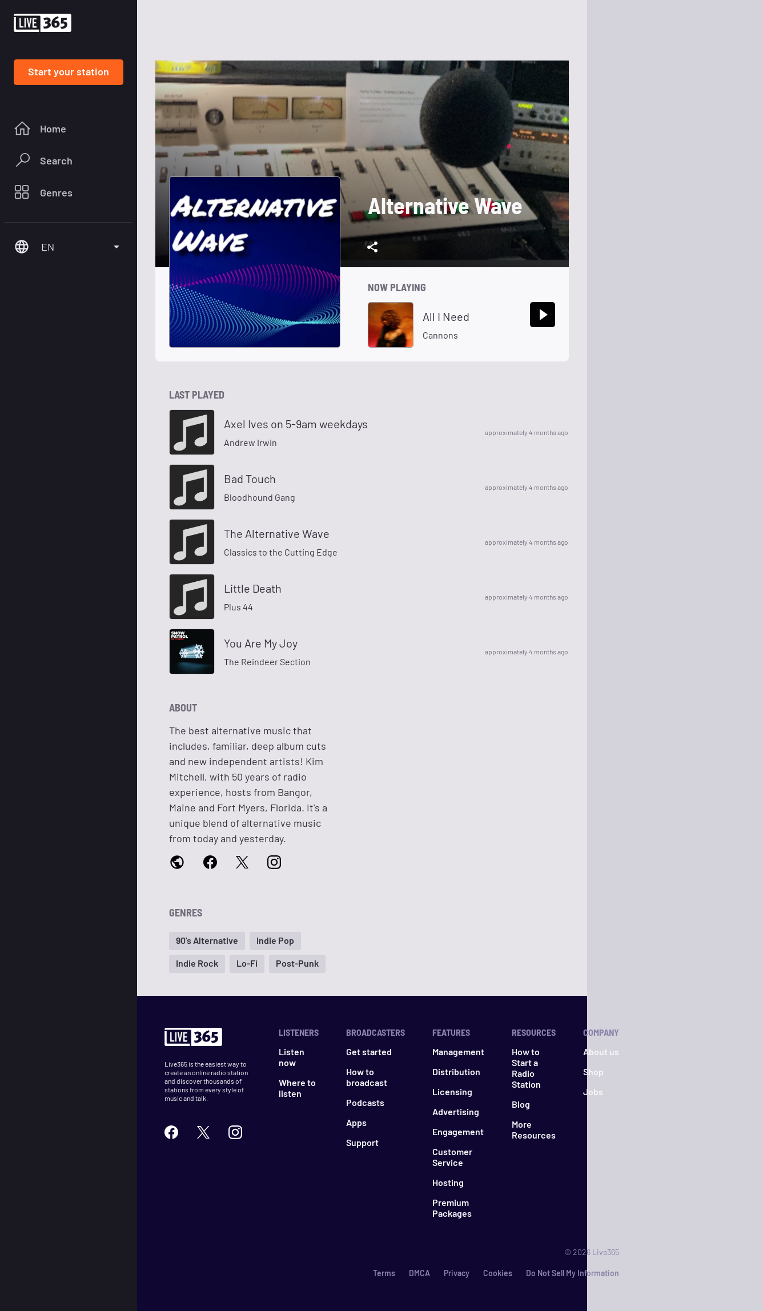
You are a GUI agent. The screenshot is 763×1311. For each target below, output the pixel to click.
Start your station (68, 71)
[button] (207, 941)
